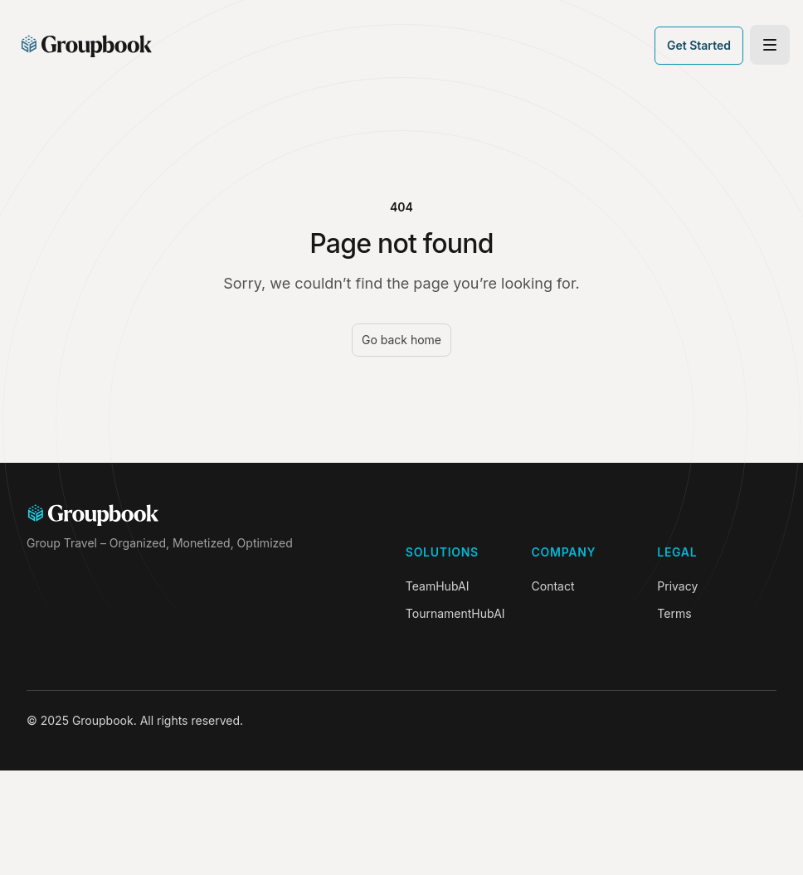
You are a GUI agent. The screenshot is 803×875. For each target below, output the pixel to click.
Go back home (401, 340)
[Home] (86, 45)
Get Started (699, 45)
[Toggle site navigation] (770, 45)
